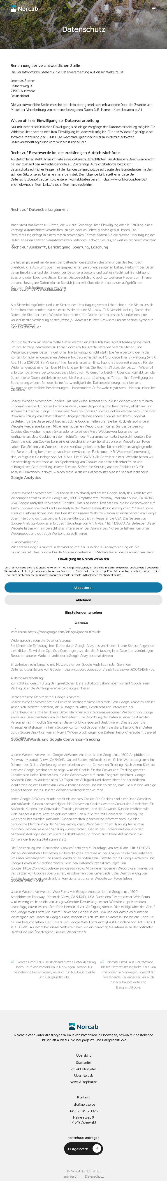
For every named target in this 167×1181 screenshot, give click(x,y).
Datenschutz (81, 622)
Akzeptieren (83, 587)
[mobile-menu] (153, 8)
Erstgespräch (78, 1149)
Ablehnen (83, 600)
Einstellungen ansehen (83, 612)
